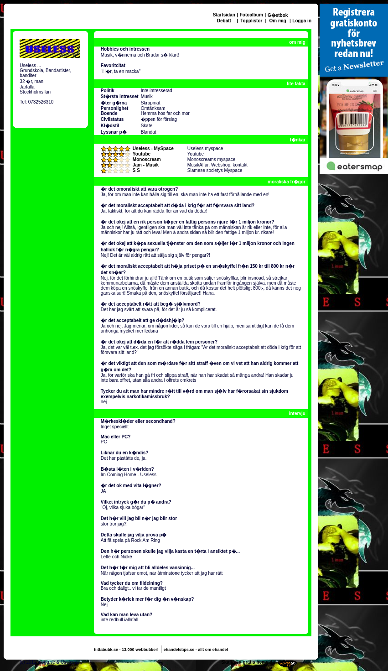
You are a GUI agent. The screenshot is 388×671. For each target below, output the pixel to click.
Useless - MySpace (153, 148)
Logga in (301, 20)
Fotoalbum (251, 14)
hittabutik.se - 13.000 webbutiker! (126, 649)
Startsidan (224, 14)
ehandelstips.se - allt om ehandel (196, 649)
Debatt (224, 20)
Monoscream (147, 159)
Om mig (277, 20)
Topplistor (251, 20)
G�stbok (278, 15)
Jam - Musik (146, 164)
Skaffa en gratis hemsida (248, 662)
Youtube (141, 153)
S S (136, 170)
